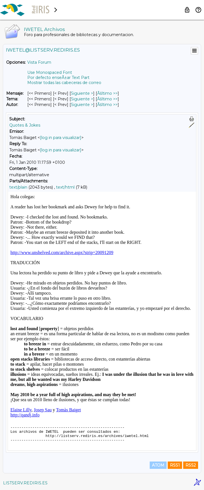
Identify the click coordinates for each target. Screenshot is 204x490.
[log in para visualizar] (60, 137)
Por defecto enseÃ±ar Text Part (58, 77)
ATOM (158, 465)
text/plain (18, 187)
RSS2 (190, 465)
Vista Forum (39, 62)
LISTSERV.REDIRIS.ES (25, 482)
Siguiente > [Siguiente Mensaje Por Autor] (82, 104)
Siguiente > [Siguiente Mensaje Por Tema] (82, 98)
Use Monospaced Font (49, 72)
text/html (65, 187)
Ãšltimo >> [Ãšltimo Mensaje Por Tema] (107, 98)
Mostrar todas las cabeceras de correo (64, 82)
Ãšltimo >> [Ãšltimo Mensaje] (107, 93)
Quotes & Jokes (24, 125)
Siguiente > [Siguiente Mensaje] (82, 93)
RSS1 (175, 465)
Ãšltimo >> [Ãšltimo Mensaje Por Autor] (107, 104)
